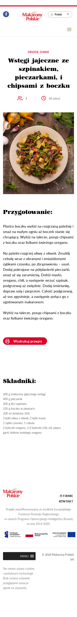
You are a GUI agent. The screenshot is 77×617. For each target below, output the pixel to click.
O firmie (66, 496)
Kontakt (66, 501)
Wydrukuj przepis (27, 341)
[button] (24, 556)
